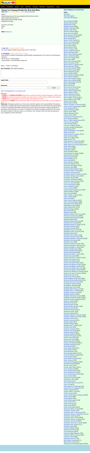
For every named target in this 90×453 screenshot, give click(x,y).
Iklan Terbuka (68, 118)
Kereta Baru (67, 150)
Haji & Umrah (68, 111)
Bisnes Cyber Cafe (69, 44)
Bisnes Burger (68, 38)
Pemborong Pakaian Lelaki (72, 266)
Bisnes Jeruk (67, 59)
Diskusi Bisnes (68, 103)
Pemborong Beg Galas (71, 249)
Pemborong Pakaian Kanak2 (72, 264)
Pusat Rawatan (68, 357)
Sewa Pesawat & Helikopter (72, 386)
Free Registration (9, 91)
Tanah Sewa (67, 405)
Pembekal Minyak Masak (71, 237)
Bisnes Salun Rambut (70, 80)
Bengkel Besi (68, 24)
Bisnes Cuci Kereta (69, 42)
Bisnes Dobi (67, 45)
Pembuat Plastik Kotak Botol (72, 280)
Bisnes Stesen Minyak (70, 91)
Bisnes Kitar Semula (70, 61)
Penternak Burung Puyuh (71, 306)
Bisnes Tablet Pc (69, 92)
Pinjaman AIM (68, 327)
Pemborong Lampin (70, 259)
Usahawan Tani (68, 437)
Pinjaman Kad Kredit (70, 330)
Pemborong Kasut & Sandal (72, 257)
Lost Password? (21, 91)
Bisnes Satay (67, 84)
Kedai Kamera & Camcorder (72, 141)
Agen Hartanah (68, 21)
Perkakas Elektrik (69, 324)
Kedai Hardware (69, 136)
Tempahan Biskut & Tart (71, 409)
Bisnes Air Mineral (69, 31)
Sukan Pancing (68, 404)
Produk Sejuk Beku (69, 341)
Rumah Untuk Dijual (70, 367)
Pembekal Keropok (69, 228)
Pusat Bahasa (68, 346)
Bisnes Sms (67, 85)
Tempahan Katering (70, 416)
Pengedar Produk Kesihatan (72, 299)
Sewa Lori (9, 32)
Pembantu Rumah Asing (71, 216)
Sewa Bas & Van (69, 379)
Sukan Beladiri (68, 398)
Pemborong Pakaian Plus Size (73, 268)
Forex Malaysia (68, 108)
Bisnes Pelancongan (70, 70)
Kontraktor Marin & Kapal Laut (73, 174)
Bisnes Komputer (69, 63)
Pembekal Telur (68, 242)
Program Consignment (71, 343)
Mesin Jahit (67, 198)
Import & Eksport (69, 122)
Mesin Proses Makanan (71, 200)
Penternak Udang (69, 313)
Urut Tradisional (69, 431)
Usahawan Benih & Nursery (72, 435)
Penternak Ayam (69, 304)
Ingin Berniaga (68, 124)
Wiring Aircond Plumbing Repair (74, 443)
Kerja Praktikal (68, 158)
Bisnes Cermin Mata (70, 40)
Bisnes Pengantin (69, 71)
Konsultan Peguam (70, 164)
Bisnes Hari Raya (69, 52)
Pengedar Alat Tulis (70, 287)
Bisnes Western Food (70, 99)
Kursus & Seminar (69, 183)
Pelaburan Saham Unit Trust (72, 214)
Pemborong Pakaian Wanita (72, 270)
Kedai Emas (67, 132)
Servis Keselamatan (70, 370)
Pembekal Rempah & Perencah (73, 238)
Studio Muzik (68, 397)
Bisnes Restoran (69, 77)
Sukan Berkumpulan (70, 400)
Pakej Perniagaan (69, 16)
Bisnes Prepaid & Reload (71, 75)
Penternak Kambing (70, 310)
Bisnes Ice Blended (70, 56)
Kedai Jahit (67, 139)
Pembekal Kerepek (69, 226)
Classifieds (9, 7)
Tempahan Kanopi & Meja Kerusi (74, 414)
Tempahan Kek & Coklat (71, 417)
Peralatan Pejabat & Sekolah (73, 317)
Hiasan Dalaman (69, 113)
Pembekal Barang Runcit (71, 217)
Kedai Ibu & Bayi (69, 137)
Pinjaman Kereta (69, 332)
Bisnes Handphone (70, 51)
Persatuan (67, 14)
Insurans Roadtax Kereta (71, 127)
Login (58, 7)
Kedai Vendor (68, 148)
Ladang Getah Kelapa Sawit (72, 190)
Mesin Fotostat (68, 193)
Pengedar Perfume (69, 294)
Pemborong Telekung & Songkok (74, 271)
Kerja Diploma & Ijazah (71, 153)
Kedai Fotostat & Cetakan (72, 134)
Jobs (22, 7)
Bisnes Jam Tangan (69, 57)
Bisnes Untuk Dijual (70, 96)
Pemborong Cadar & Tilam (72, 254)
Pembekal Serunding (70, 240)
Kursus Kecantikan (69, 184)
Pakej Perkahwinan (69, 207)
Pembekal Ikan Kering (70, 223)
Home (3, 7)
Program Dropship (69, 344)
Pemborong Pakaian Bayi (71, 263)
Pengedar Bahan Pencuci (71, 289)
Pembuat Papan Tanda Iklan (72, 278)
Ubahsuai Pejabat (69, 428)
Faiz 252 (5, 48)
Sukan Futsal (68, 402)
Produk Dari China (69, 339)
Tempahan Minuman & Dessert (73, 423)
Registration (50, 7)
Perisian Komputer (69, 320)
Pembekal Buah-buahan (71, 221)
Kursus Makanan (69, 186)
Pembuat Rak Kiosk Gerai (71, 282)
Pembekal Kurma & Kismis (72, 231)
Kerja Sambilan (68, 162)
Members (42, 7)
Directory (28, 7)
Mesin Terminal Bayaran (71, 202)
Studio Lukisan (68, 393)
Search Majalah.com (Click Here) (74, 10)
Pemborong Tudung (70, 277)
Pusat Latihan (68, 350)
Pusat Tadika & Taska (70, 358)
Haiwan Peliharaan (69, 110)
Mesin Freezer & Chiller (71, 195)
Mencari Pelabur (69, 191)
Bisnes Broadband (69, 37)
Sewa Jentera (68, 381)
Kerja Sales (67, 160)
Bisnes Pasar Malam (70, 68)
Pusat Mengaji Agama (70, 353)
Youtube (35, 7)
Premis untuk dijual (70, 337)
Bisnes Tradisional (69, 94)
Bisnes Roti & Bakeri (70, 78)
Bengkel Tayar (68, 30)
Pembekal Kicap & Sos (71, 230)
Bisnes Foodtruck (69, 49)
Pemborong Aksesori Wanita (72, 245)
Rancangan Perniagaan (71, 362)
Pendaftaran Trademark (71, 285)
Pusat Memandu (69, 351)
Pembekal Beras (69, 219)
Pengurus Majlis (69, 301)
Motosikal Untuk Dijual (71, 204)
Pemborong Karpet (69, 256)
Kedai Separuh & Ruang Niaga (73, 144)
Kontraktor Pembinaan (71, 179)
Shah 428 (4, 12)
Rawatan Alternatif (69, 363)
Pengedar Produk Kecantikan (73, 297)
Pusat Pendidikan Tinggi (71, 355)
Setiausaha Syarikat (70, 377)
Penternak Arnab (69, 303)
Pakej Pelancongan (70, 205)
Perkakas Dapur (68, 322)
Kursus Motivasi (69, 188)
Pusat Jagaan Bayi (69, 348)
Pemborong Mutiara (70, 261)
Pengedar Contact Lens (71, 292)
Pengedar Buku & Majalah (72, 290)
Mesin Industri (68, 197)
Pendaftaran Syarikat (70, 284)
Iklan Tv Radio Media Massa (72, 120)
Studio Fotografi (69, 390)
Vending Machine (69, 438)
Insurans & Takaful (70, 125)
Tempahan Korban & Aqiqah (72, 419)
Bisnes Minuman (69, 66)
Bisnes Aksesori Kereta (71, 35)
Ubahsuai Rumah (69, 430)
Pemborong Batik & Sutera (72, 247)
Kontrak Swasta (68, 167)
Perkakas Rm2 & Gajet (71, 325)
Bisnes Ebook (68, 47)
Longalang (6, 53)
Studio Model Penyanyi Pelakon (73, 395)
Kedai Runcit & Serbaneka (72, 143)
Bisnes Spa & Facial (70, 87)
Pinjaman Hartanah (70, 329)
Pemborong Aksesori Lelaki (72, 243)
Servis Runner (68, 376)
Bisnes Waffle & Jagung (71, 98)
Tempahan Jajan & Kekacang (73, 412)
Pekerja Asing (68, 212)
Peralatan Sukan (69, 318)
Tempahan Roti (68, 426)
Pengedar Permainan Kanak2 (73, 296)
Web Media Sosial (69, 442)
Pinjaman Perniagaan (70, 336)
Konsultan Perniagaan (70, 17)
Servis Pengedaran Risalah (72, 374)
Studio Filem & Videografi (72, 388)
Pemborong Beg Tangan (71, 250)
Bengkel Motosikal (69, 28)
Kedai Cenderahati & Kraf (71, 130)
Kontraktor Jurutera (70, 172)
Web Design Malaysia (70, 440)
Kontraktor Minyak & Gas (71, 176)
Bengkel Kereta (68, 26)
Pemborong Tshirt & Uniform (73, 273)
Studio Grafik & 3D (70, 391)
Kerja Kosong (68, 157)
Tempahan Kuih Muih (70, 421)
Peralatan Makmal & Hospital (73, 315)
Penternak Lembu (69, 311)
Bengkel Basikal (69, 23)
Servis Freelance (69, 369)
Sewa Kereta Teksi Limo (71, 383)
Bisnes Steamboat (69, 89)
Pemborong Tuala (69, 275)
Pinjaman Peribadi (69, 334)
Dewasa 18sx (68, 101)
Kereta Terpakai (68, 151)
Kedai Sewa (67, 146)
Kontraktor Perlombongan (72, 181)
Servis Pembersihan (70, 372)
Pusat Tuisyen (68, 360)
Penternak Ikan (68, 308)
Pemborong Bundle (70, 252)
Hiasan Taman (68, 115)
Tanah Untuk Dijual (70, 407)
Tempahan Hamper (70, 410)
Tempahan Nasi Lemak (71, 424)
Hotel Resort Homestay (71, 117)
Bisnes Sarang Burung (70, 82)
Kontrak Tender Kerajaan (71, 169)
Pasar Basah (67, 211)
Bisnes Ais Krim (68, 33)
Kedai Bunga (68, 129)
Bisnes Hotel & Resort (70, 54)
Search (17, 7)
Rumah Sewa (68, 365)
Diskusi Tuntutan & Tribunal (72, 104)
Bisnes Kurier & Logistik (71, 64)
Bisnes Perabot (68, 73)
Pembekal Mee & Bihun (71, 235)
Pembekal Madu (69, 233)
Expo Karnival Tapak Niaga (72, 106)
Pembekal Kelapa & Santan (72, 224)
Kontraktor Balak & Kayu (71, 170)
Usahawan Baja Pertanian (71, 433)
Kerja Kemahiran (69, 155)
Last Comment (30, 12)
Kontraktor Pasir (69, 177)
